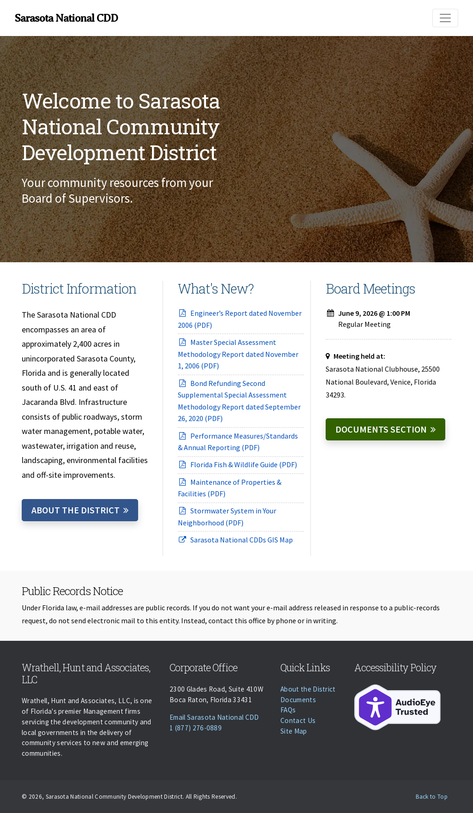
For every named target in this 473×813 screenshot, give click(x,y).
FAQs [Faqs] (288, 709)
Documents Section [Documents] (381, 429)
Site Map (293, 731)
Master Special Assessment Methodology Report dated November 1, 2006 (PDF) (238, 353)
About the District (75, 510)
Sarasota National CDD (66, 18)
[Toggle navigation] (445, 18)
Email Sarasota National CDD (214, 717)
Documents (298, 699)
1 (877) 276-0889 (196, 727)
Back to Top (432, 797)
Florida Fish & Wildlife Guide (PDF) (237, 464)
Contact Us (297, 720)
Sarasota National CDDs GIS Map (235, 539)
